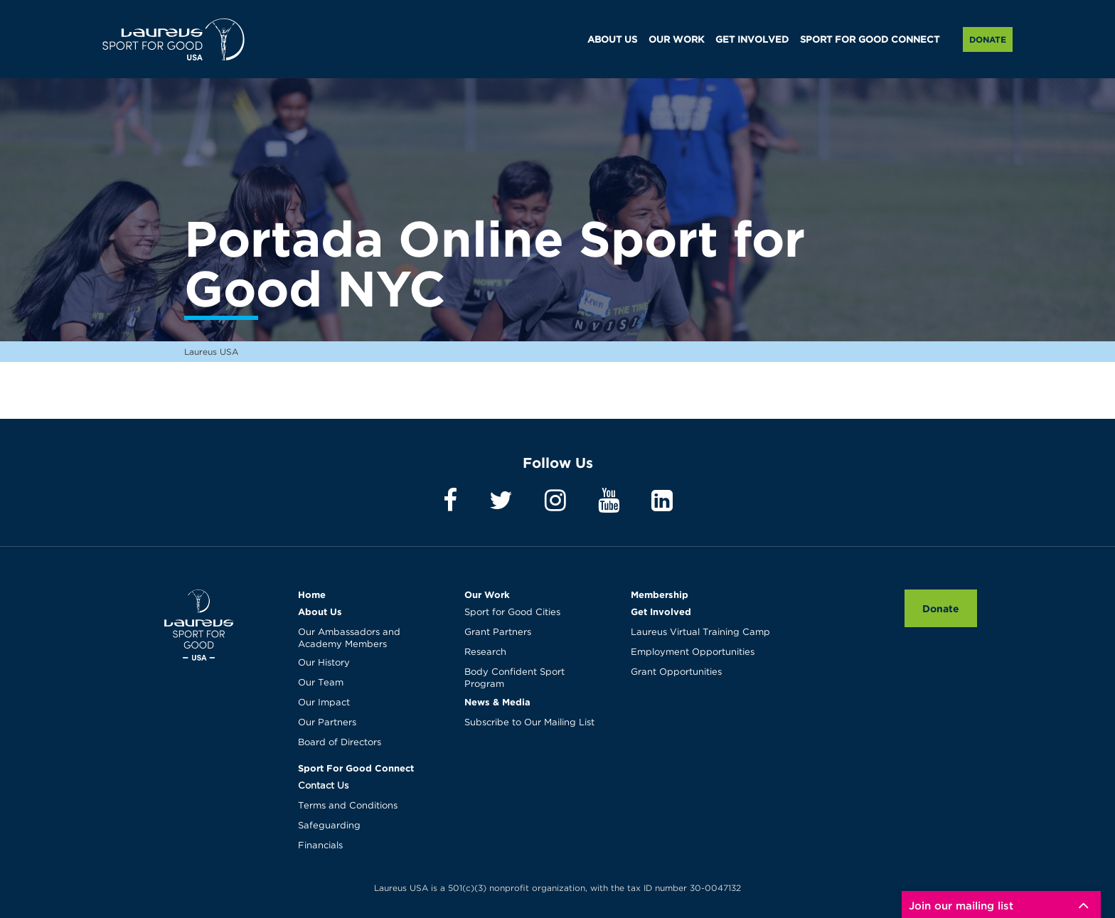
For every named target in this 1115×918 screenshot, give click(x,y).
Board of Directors (339, 743)
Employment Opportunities (692, 652)
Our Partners (327, 723)
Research (485, 652)
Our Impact (324, 703)
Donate (987, 39)
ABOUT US (612, 40)
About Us (320, 612)
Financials (320, 846)
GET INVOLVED (752, 40)
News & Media (497, 702)
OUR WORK (676, 40)
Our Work (487, 594)
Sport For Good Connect (356, 768)
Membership (659, 594)
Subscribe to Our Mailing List (529, 723)
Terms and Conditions (348, 806)
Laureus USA (173, 39)
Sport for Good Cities (512, 613)
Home (312, 594)
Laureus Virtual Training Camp (700, 632)
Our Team (320, 683)
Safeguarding (329, 826)
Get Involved (661, 612)
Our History (324, 663)
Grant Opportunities (676, 672)
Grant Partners (497, 632)
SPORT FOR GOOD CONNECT (869, 40)
